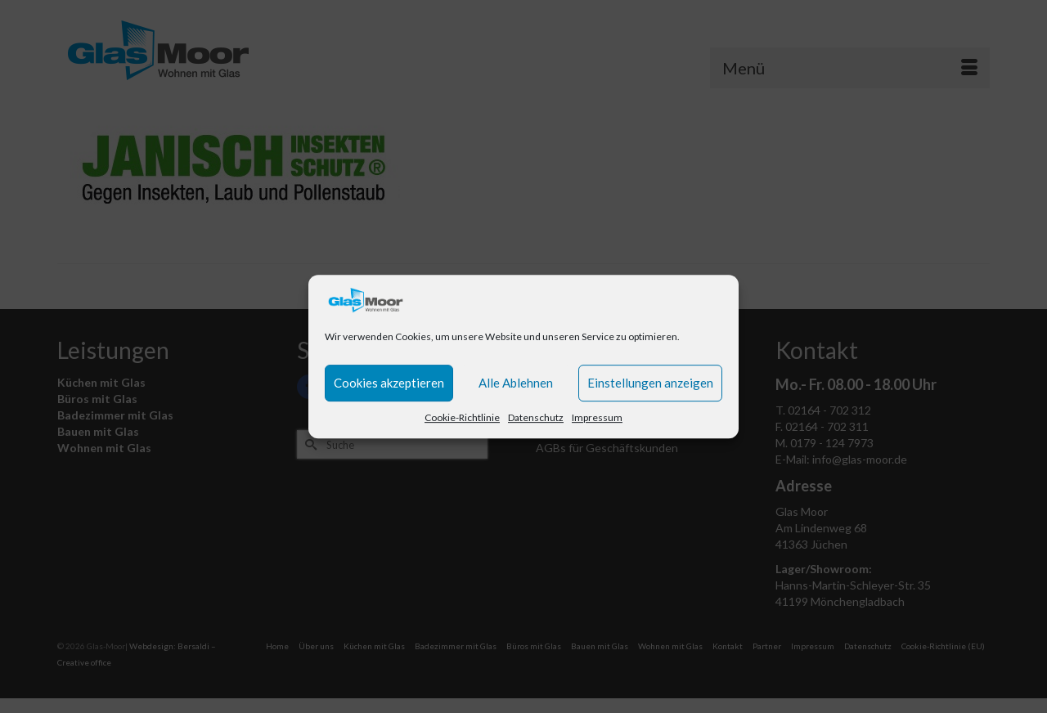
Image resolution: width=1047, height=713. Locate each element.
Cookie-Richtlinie (462, 417)
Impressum (597, 417)
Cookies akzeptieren (389, 382)
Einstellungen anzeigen (650, 382)
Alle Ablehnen (516, 382)
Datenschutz (536, 417)
